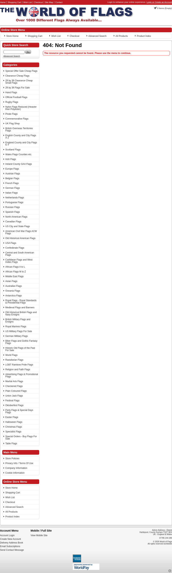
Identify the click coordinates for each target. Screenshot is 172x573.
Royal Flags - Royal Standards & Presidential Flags (21, 301)
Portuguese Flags (14, 202)
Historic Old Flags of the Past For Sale (20, 349)
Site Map (49, 2)
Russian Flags (12, 207)
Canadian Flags (13, 221)
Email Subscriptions (10, 546)
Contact (58, 2)
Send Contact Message (12, 550)
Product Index (144, 36)
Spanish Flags (12, 212)
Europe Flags (12, 168)
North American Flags (16, 216)
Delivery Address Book (11, 542)
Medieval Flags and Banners (19, 307)
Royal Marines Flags (15, 326)
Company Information (16, 468)
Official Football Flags (16, 97)
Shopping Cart (14, 2)
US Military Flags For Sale (18, 331)
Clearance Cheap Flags (17, 75)
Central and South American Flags (19, 253)
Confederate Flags (14, 248)
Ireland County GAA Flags (18, 164)
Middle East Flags (14, 276)
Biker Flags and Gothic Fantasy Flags (21, 342)
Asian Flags (11, 281)
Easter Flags (11, 417)
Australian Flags (13, 286)
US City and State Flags (17, 226)
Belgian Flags (12, 178)
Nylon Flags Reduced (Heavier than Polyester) (21, 108)
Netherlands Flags (14, 197)
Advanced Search (97, 36)
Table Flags (11, 443)
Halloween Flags (13, 422)
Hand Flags (11, 92)
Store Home (12, 36)
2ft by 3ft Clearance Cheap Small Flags (19, 81)
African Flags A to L (15, 266)
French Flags (12, 183)
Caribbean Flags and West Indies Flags (18, 260)
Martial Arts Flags (14, 381)
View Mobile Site (39, 535)
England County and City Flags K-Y (21, 143)
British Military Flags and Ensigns (17, 320)
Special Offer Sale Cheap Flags (21, 71)
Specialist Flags (13, 431)
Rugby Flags (11, 102)
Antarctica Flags (13, 295)
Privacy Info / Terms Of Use (19, 463)
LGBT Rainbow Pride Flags (19, 364)
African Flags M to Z (15, 271)
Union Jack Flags (14, 395)
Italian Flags (11, 192)
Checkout (38, 2)
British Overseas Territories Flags (19, 129)
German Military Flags (16, 336)
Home (3, 2)
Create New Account (10, 539)
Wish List (27, 2)
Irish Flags (10, 159)
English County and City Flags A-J (20, 136)
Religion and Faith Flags (17, 369)
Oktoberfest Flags (14, 405)
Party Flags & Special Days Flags (19, 411)
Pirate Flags (11, 114)
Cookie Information (15, 473)
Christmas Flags (13, 426)
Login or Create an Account (159, 2)
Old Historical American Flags (20, 238)
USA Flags (10, 243)
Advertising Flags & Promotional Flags (21, 375)
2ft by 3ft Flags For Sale (17, 87)
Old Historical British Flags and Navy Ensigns (21, 313)
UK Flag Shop (12, 123)
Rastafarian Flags (14, 360)
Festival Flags (12, 400)
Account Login (7, 535)
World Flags (11, 355)
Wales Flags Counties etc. (18, 154)
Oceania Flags (12, 290)
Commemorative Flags (16, 118)
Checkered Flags (14, 386)
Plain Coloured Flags (16, 391)
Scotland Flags (12, 149)
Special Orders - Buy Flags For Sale (21, 437)
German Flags (12, 188)
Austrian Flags (12, 173)
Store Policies (12, 458)
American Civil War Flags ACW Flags (21, 232)
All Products (122, 36)
